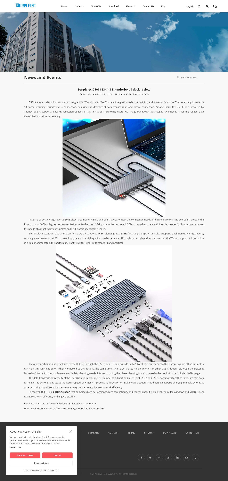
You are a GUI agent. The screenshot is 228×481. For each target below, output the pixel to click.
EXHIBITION (192, 432)
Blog (163, 6)
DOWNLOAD (170, 432)
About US (131, 6)
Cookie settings (41, 463)
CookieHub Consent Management (46, 470)
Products (78, 6)
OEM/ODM (96, 6)
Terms (131, 432)
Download (113, 6)
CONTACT (113, 432)
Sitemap (149, 432)
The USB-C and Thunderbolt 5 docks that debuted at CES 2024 (66, 403)
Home (64, 6)
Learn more (15, 447)
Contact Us (148, 6)
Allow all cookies (25, 455)
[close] (71, 431)
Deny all (57, 455)
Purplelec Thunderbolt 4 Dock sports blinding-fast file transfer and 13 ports (68, 408)
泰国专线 (83, 455)
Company (93, 432)
